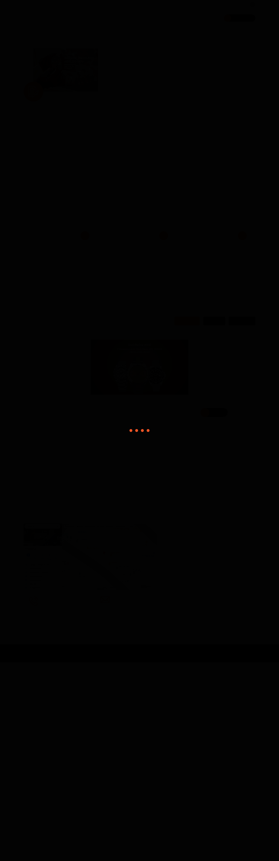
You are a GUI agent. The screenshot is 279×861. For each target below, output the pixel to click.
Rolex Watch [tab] (181, 520)
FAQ (185, 18)
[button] (57, 200)
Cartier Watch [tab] (240, 520)
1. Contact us (191, 737)
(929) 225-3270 (39, 4)
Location (212, 611)
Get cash (115, 328)
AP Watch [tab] (210, 520)
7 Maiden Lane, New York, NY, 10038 (223, 744)
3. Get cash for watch (186, 751)
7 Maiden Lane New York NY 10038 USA (88, 4)
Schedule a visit (237, 18)
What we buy (162, 18)
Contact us (128, 276)
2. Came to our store (209, 744)
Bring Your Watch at (149, 317)
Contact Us (207, 18)
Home (138, 18)
